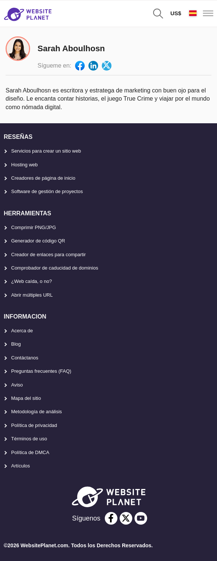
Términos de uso (29, 438)
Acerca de (22, 330)
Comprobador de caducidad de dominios (54, 268)
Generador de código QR (38, 241)
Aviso (17, 385)
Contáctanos (24, 358)
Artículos (20, 466)
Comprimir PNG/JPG (33, 227)
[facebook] (111, 518)
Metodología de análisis (36, 411)
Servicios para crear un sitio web (46, 151)
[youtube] (141, 518)
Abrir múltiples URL (32, 295)
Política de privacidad (34, 425)
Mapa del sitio (26, 398)
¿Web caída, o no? (31, 281)
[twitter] (126, 518)
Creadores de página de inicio (43, 178)
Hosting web (24, 164)
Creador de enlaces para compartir (48, 254)
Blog (16, 344)
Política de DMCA (30, 452)
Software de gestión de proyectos (47, 191)
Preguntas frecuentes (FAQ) (41, 371)
